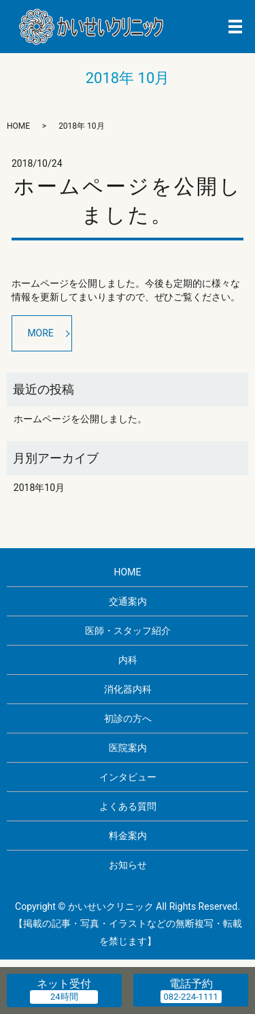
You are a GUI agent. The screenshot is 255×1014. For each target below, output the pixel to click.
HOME (18, 126)
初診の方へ (128, 718)
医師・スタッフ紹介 (128, 630)
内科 (127, 659)
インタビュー (127, 777)
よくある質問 (127, 806)
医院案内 (128, 747)
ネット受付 (64, 983)
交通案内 (128, 601)
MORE (40, 333)
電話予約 (191, 983)
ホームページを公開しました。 (80, 418)
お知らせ (128, 864)
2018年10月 (39, 487)
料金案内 (128, 835)
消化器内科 (128, 689)
